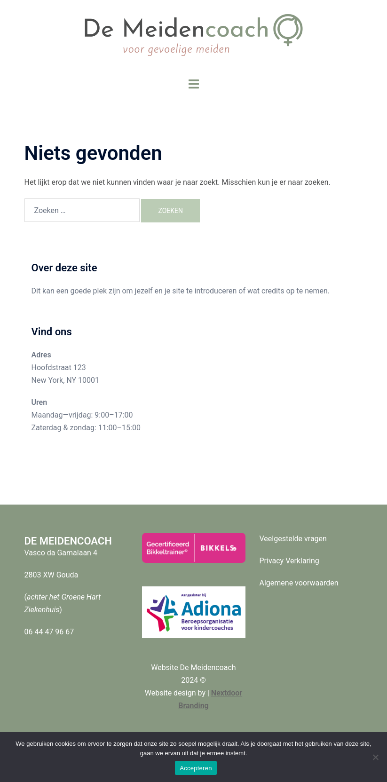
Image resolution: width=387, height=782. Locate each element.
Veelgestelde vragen (293, 538)
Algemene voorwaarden (299, 582)
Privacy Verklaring (289, 560)
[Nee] (375, 757)
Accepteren (196, 768)
